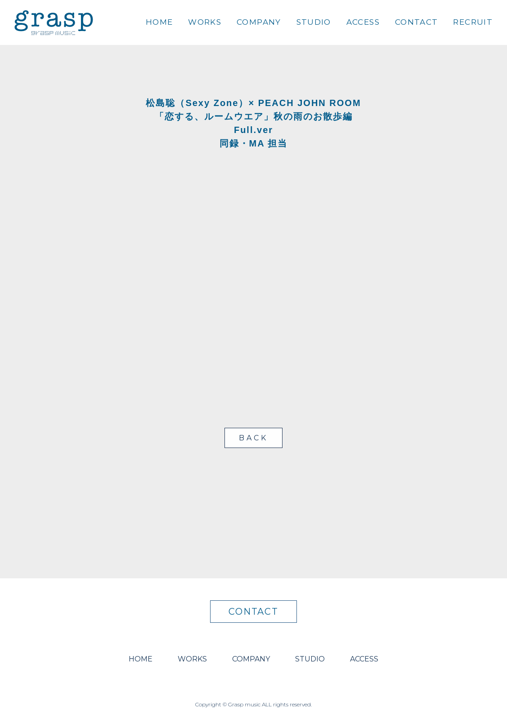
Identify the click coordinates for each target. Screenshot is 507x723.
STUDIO (313, 22)
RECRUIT (473, 22)
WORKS (204, 22)
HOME (159, 22)
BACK (253, 438)
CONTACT (416, 22)
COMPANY (259, 22)
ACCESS (363, 22)
